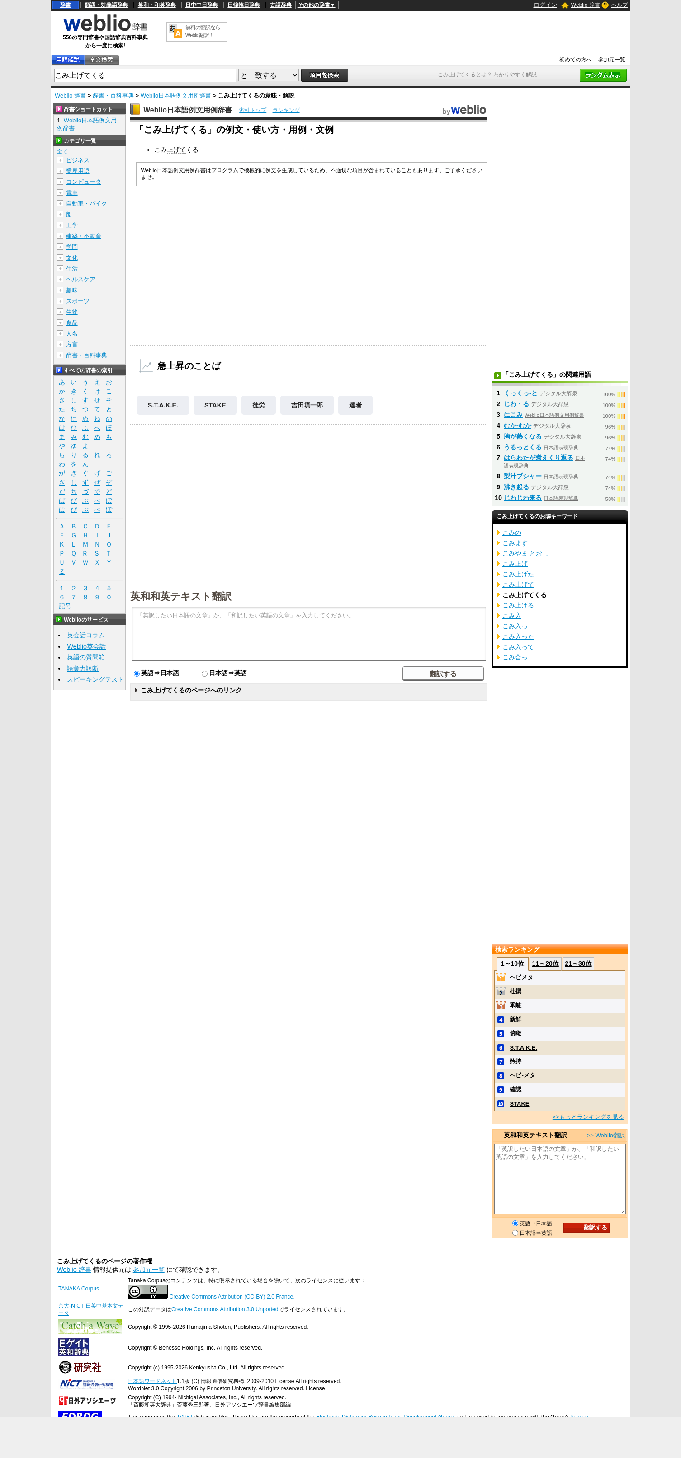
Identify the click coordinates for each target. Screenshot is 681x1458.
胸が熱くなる (523, 436)
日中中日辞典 (201, 5)
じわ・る (516, 403)
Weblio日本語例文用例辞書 (176, 95)
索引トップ (252, 110)
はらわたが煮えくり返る (538, 457)
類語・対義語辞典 (106, 5)
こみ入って (518, 646)
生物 (72, 311)
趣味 (72, 290)
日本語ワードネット (152, 1381)
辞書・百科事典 (113, 95)
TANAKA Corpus (78, 1288)
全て (62, 151)
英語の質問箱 (86, 657)
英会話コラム (86, 635)
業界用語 (78, 171)
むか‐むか (517, 425)
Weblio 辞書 (585, 5)
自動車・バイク (86, 203)
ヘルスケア (80, 279)
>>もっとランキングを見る (588, 1116)
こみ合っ (515, 657)
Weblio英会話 (86, 646)
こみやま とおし (525, 553)
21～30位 (578, 963)
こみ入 (511, 615)
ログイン (545, 4)
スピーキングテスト (95, 679)
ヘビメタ (521, 977)
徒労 (258, 405)
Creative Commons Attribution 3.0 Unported (225, 1309)
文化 (72, 257)
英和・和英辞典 (157, 5)
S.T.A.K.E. (163, 405)
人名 (72, 333)
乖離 (515, 1005)
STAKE (215, 405)
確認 (515, 1089)
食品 (72, 322)
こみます (515, 543)
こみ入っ (515, 626)
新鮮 (515, 1019)
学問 (72, 246)
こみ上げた (518, 574)
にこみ (513, 414)
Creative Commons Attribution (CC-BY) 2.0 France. (231, 1297)
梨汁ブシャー (523, 476)
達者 (355, 405)
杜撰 (515, 991)
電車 (72, 192)
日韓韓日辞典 (243, 5)
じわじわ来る (523, 497)
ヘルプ (619, 5)
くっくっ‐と (521, 393)
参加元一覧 (611, 59)
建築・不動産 (83, 236)
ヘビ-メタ (522, 1075)
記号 (65, 606)
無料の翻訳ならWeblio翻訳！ (202, 31)
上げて (176, 149)
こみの (511, 532)
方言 (72, 344)
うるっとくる (523, 447)
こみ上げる (518, 605)
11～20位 (545, 963)
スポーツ (78, 301)
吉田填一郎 (307, 405)
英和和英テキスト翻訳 (181, 596)
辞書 (65, 5)
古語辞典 (281, 5)
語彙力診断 (83, 668)
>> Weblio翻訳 (606, 1135)
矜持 (515, 1061)
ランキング (286, 110)
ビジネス (78, 160)
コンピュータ (83, 181)
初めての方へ (575, 59)
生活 (72, 268)
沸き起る (516, 487)
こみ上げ (515, 563)
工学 (72, 225)
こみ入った (518, 636)
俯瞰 (515, 1033)
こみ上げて (518, 584)
